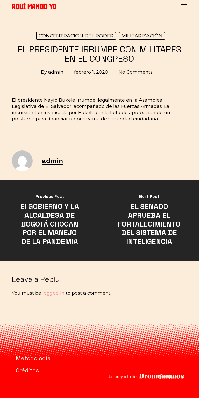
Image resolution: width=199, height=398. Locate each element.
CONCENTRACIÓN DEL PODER (76, 36)
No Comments (136, 72)
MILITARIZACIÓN (142, 36)
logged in (53, 293)
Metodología (33, 358)
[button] (184, 6)
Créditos (27, 370)
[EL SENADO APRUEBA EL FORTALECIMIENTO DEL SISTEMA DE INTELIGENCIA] (149, 220)
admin (55, 72)
